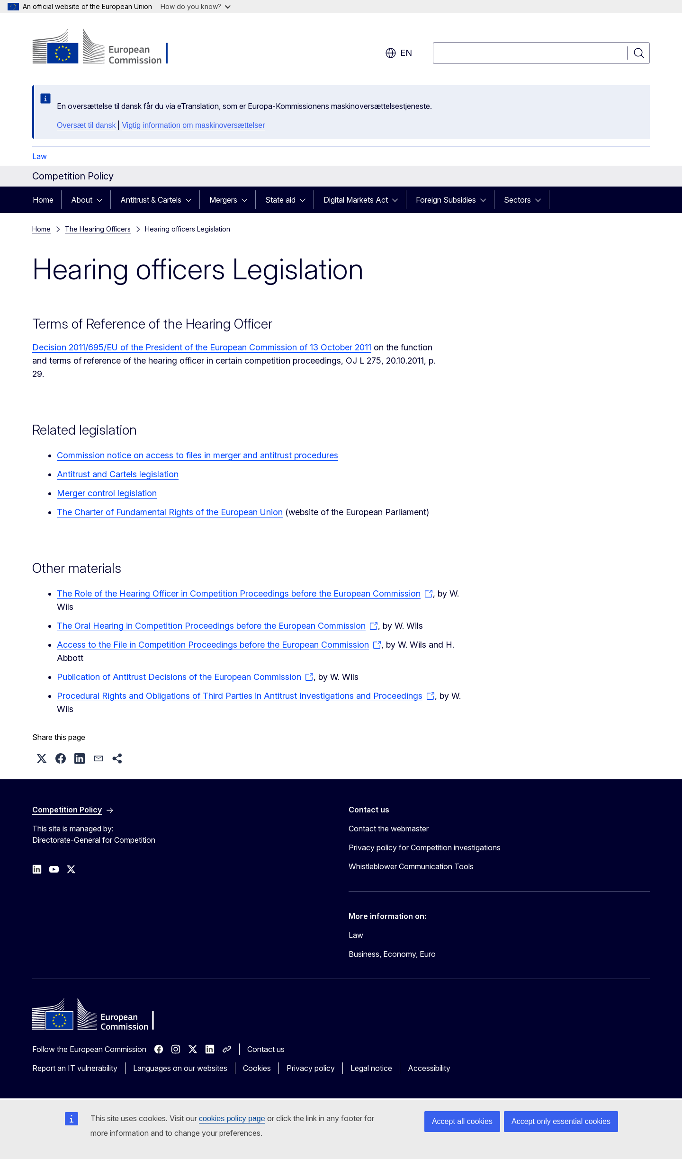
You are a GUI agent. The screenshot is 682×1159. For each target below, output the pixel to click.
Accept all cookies (462, 1121)
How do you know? (196, 6)
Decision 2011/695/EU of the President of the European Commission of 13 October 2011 (201, 347)
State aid (280, 200)
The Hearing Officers (98, 229)
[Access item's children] (102, 200)
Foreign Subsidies (446, 200)
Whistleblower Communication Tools (411, 866)
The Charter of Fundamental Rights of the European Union (170, 512)
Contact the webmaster (389, 828)
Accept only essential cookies (561, 1121)
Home (43, 200)
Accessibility (429, 1068)
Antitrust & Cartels (150, 200)
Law (39, 156)
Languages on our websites (180, 1068)
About (81, 200)
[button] (41, 758)
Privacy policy (311, 1068)
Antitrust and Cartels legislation (118, 474)
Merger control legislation (107, 493)
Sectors (517, 200)
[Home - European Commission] (108, 47)
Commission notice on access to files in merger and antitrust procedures (197, 455)
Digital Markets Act (355, 200)
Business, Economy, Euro (392, 954)
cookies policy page (232, 1118)
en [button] (398, 53)
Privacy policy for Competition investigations (425, 847)
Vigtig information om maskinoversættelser (193, 125)
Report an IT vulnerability (74, 1068)
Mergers (223, 200)
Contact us (266, 1049)
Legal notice (371, 1068)
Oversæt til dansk (86, 125)
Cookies (257, 1068)
